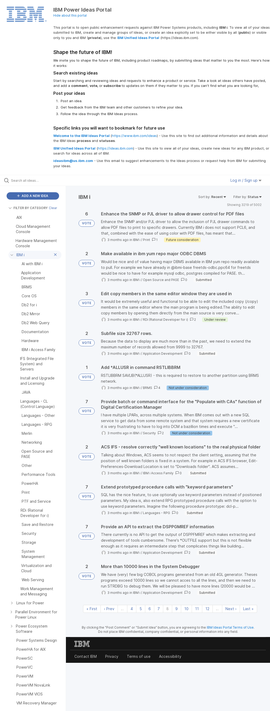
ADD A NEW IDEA (32, 196)
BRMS (147, 388)
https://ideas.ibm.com (115, 148)
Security (149, 433)
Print (146, 240)
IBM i (136, 240)
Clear (53, 208)
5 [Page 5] (140, 608)
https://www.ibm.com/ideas (134, 136)
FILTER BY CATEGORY (28, 208)
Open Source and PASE (161, 280)
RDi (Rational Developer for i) (165, 320)
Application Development (162, 353)
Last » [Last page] (248, 608)
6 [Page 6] (149, 608)
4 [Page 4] (132, 608)
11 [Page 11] (197, 608)
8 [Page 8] (167, 608)
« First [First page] (91, 608)
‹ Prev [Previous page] (109, 608)
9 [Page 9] (176, 608)
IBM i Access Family (158, 473)
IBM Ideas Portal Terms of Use (230, 627)
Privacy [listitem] (111, 656)
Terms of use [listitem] (139, 656)
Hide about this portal (70, 15)
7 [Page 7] (158, 608)
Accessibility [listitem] (170, 656)
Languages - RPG (156, 513)
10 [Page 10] (186, 608)
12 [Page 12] (207, 608)
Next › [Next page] (231, 608)
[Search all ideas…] (35, 180)
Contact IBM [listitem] (85, 656)
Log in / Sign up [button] (246, 180)
